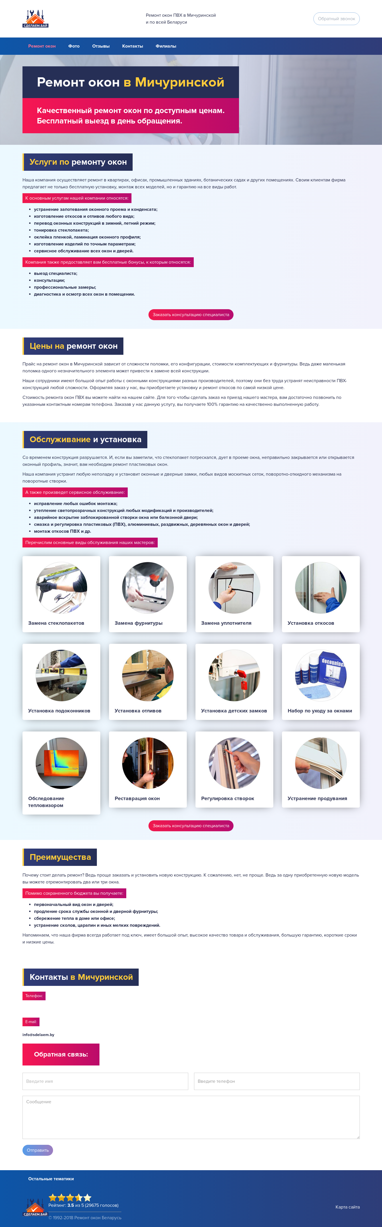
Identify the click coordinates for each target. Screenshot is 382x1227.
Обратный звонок (336, 19)
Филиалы (166, 46)
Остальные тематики (51, 1179)
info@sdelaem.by (38, 1034)
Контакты (132, 46)
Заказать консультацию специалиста (191, 315)
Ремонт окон (42, 46)
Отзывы (101, 46)
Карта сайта (348, 1207)
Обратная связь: (61, 1054)
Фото (74, 46)
